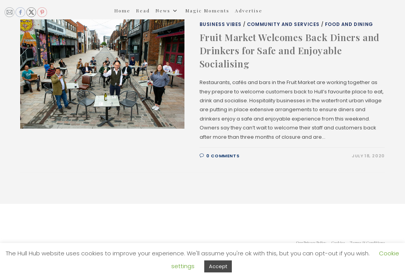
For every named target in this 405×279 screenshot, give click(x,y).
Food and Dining (349, 24)
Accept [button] (218, 266)
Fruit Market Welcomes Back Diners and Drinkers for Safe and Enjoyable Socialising (289, 50)
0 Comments (222, 156)
